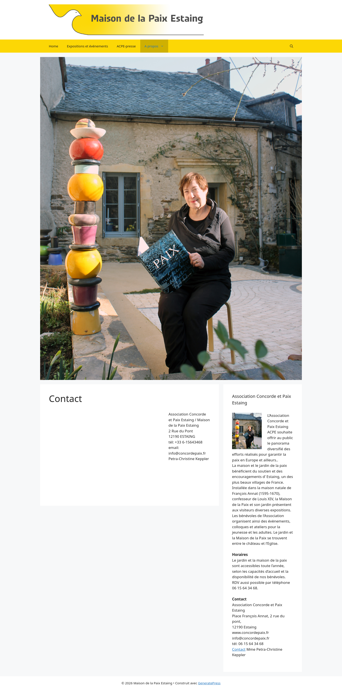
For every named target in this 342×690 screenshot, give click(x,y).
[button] (292, 46)
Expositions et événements (87, 46)
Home (53, 46)
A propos (156, 46)
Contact (239, 649)
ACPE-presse (126, 46)
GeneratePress (209, 683)
